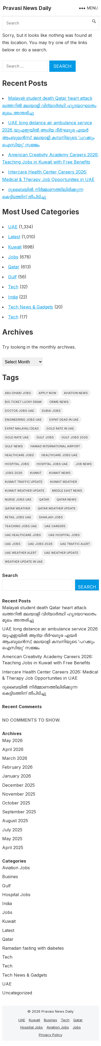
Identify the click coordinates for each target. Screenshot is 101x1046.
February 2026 (17, 767)
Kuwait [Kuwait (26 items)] (35, 473)
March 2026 (14, 758)
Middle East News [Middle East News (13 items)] (67, 490)
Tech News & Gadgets (30, 307)
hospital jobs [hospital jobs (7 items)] (17, 464)
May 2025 (12, 838)
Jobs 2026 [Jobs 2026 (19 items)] (13, 473)
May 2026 (12, 740)
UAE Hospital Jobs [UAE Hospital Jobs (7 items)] (64, 535)
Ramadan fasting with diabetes (33, 948)
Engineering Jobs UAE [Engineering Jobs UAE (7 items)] (23, 419)
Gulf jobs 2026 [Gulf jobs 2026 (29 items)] (74, 437)
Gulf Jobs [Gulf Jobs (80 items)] (45, 437)
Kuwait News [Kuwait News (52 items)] (60, 473)
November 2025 (18, 794)
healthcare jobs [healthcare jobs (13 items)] (19, 455)
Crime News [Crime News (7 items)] (59, 402)
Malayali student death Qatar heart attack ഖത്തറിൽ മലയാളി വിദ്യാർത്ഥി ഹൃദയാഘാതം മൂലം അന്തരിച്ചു (49, 105)
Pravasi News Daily (27, 8)
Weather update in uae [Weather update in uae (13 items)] (24, 561)
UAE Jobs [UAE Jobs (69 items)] (12, 544)
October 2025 (16, 803)
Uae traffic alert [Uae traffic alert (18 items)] (75, 544)
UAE (13, 226)
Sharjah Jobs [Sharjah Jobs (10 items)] (51, 517)
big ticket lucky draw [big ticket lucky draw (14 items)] (23, 402)
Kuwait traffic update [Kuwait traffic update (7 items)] (24, 482)
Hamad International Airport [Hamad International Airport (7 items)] (55, 446)
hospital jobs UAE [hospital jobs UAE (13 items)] (52, 464)
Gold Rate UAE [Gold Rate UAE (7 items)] (17, 437)
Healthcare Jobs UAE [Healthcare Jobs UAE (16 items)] (59, 455)
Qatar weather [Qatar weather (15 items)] (17, 508)
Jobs (13, 257)
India (13, 297)
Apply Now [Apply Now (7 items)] (47, 393)
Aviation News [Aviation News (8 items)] (76, 393)
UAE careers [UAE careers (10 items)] (54, 526)
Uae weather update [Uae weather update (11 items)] (61, 553)
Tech (13, 286)
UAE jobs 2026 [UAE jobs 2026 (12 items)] (40, 544)
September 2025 (19, 811)
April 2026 (12, 749)
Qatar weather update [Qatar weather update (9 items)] (57, 508)
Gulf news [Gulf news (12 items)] (14, 446)
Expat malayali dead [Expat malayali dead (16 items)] (22, 428)
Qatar (13, 267)
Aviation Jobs (16, 867)
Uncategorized (17, 992)
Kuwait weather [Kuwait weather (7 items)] (63, 482)
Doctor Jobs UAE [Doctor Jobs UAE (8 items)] (19, 411)
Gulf (12, 276)
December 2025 (18, 785)
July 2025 (12, 829)
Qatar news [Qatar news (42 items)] (66, 499)
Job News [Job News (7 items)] (83, 464)
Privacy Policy (50, 1035)
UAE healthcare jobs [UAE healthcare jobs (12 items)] (23, 535)
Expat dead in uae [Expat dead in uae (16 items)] (64, 419)
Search (10, 575)
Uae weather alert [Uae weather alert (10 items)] (21, 553)
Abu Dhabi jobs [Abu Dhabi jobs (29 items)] (18, 393)
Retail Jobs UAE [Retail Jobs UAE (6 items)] (18, 517)
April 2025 (12, 847)
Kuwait (15, 247)
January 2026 (16, 776)
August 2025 (15, 820)
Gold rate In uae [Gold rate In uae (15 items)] (60, 428)
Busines (10, 876)
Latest (14, 236)
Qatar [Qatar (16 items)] (44, 499)
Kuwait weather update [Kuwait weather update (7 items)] (24, 490)
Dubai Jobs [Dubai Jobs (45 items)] (51, 411)
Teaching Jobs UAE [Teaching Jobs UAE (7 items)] (21, 526)
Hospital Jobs (16, 894)
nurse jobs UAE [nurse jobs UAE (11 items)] (18, 499)
